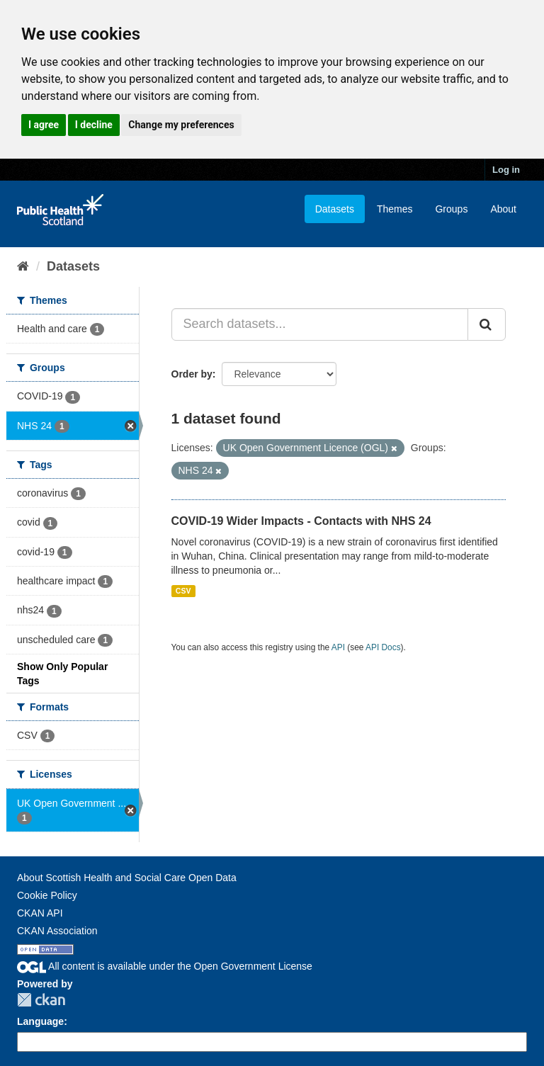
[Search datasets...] (320, 324)
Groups (451, 209)
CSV (183, 590)
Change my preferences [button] (181, 124)
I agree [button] (43, 124)
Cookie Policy (47, 895)
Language (40, 1021)
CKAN (41, 999)
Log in (506, 169)
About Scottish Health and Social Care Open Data (127, 877)
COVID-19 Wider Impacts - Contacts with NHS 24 (301, 521)
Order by (191, 374)
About (503, 209)
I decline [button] (94, 124)
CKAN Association (57, 930)
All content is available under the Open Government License (164, 966)
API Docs (383, 647)
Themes (395, 209)
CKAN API (40, 913)
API (338, 647)
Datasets (334, 209)
